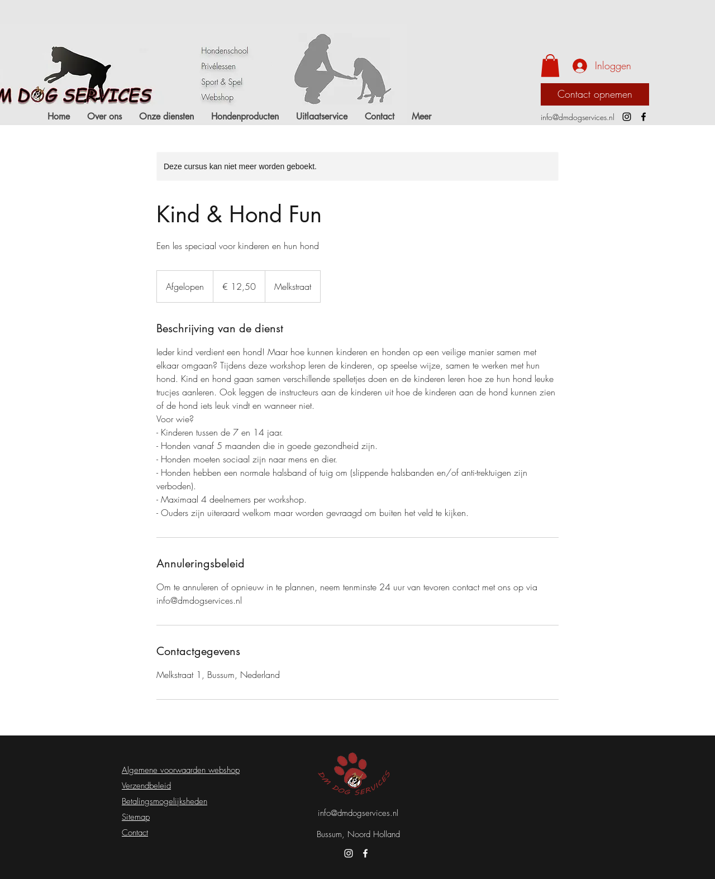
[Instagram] (626, 116)
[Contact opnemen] (595, 94)
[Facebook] (643, 116)
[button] (550, 65)
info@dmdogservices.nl (577, 117)
